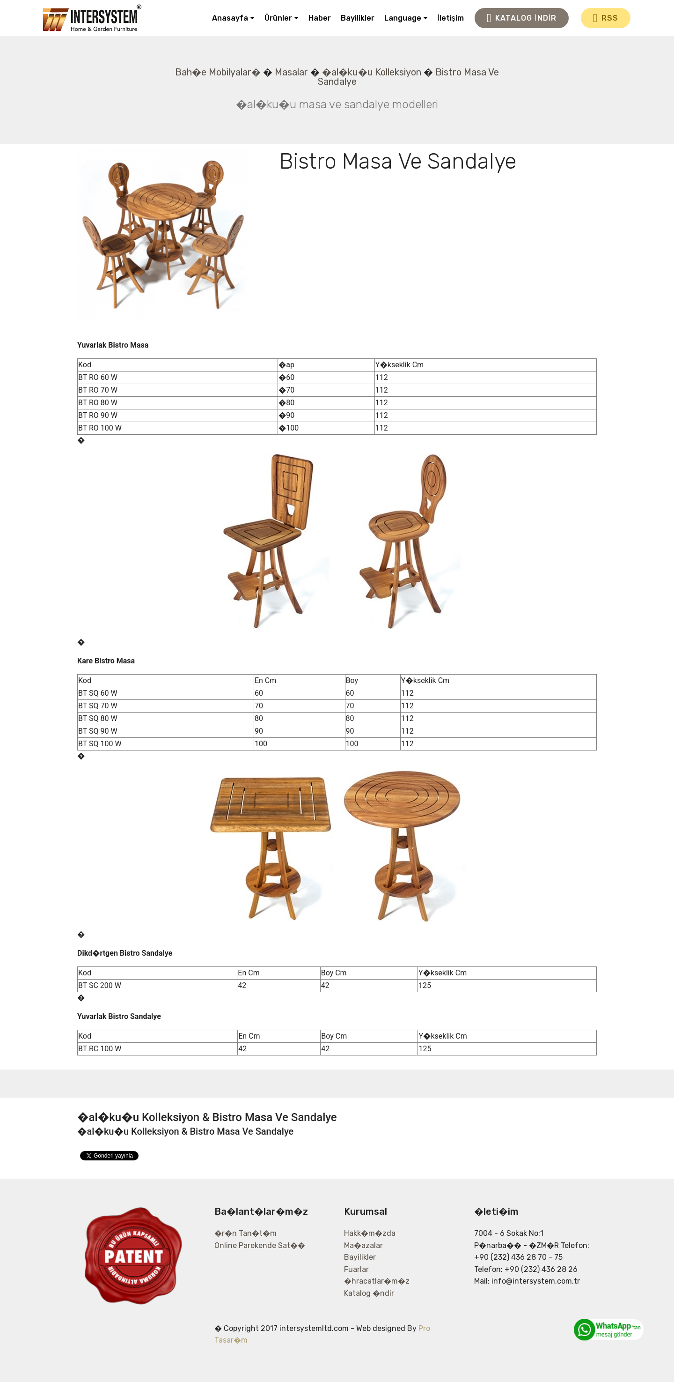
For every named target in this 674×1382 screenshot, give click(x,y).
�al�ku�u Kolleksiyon (371, 72)
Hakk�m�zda (370, 1233)
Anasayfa (230, 18)
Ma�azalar (363, 1245)
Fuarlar (356, 1269)
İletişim (450, 18)
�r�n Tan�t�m (245, 1233)
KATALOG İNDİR (522, 18)
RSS (605, 18)
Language (402, 18)
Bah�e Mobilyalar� (218, 72)
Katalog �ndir (369, 1293)
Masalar (291, 72)
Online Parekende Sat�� (259, 1245)
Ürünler (278, 18)
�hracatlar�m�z (377, 1281)
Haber (319, 18)
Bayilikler (357, 18)
